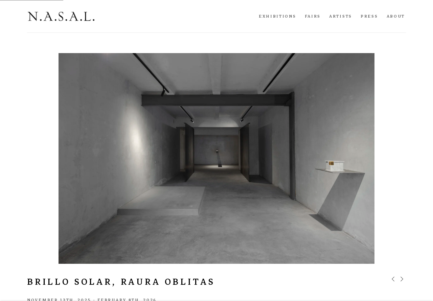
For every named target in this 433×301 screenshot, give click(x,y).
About (396, 16)
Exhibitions (277, 16)
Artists (340, 16)
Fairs (313, 16)
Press (369, 16)
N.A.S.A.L (61, 16)
